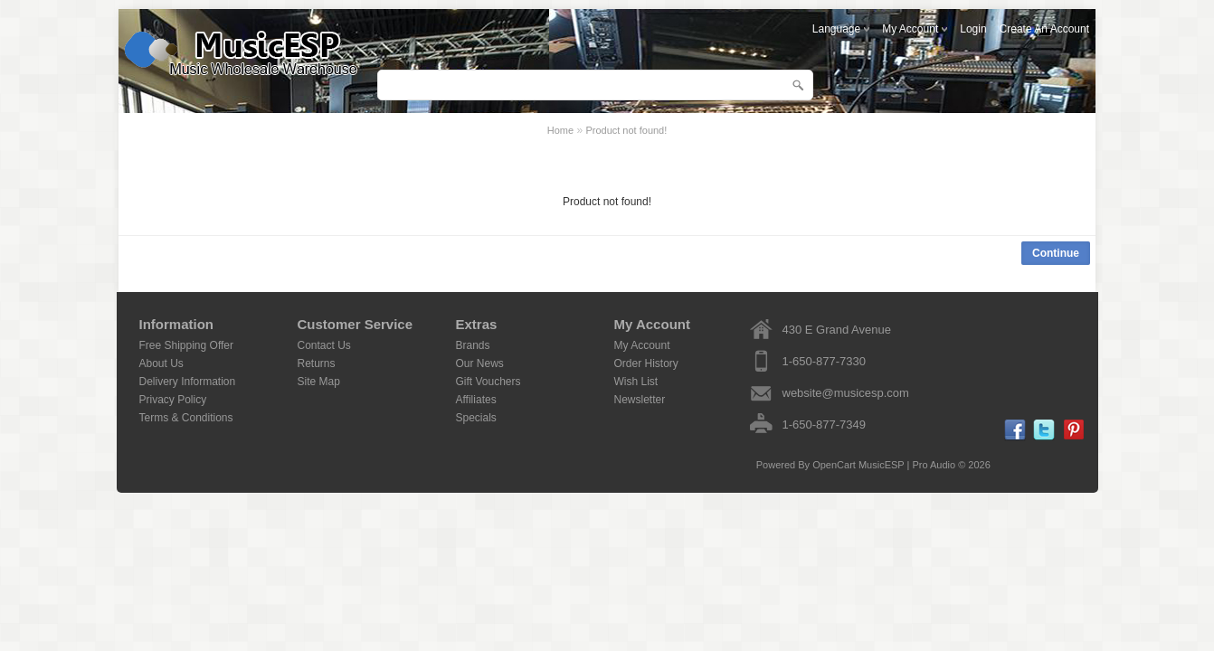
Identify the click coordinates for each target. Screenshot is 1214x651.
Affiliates (476, 399)
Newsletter (640, 399)
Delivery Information (187, 381)
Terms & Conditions (186, 417)
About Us (161, 363)
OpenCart (834, 464)
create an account (1044, 29)
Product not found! (626, 130)
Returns (317, 363)
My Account (642, 345)
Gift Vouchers (488, 381)
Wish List (636, 381)
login (973, 29)
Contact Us (324, 345)
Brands (473, 345)
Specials (476, 417)
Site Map (319, 381)
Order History (646, 363)
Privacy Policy (173, 399)
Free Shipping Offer (186, 345)
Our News (480, 363)
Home (560, 130)
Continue (1055, 253)
